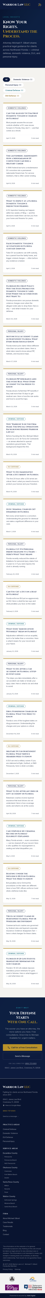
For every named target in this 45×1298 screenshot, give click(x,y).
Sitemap (18, 1269)
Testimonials (8, 1226)
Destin (6, 1178)
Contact (6, 1234)
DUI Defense (12, 96)
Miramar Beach (9, 1203)
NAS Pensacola (9, 1163)
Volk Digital (31, 1295)
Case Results (8, 1222)
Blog (4, 1230)
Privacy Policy (8, 1269)
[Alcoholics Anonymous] (12, 1279)
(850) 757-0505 (30, 1063)
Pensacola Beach (10, 1160)
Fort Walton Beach (10, 1174)
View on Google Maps (12, 1105)
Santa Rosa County (11, 1182)
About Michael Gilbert (11, 1218)
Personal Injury (13, 85)
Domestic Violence (22, 79)
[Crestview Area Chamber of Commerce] (33, 1279)
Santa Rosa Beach (10, 1206)
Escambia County (10, 1153)
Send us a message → (11, 1116)
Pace (6, 1192)
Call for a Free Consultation (22, 1047)
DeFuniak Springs (10, 1200)
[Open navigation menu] (39, 4)
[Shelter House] (12, 1287)
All (6, 79)
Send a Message (22, 1056)
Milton (6, 1185)
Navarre (7, 1189)
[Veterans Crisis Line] (33, 1287)
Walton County (9, 1196)
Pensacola (8, 1157)
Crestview (8, 1171)
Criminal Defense (14, 90)
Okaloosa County (10, 1167)
